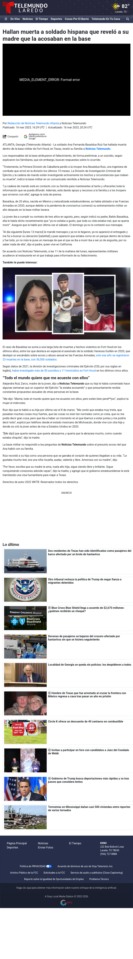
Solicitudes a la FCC (54, 872)
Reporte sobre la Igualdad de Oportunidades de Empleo (54, 879)
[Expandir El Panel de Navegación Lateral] (6, 19)
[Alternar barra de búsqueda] (127, 19)
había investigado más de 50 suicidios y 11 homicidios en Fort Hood (54, 370)
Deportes (56, 19)
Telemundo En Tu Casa (106, 19)
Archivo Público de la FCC (24, 872)
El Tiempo (42, 19)
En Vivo (15, 19)
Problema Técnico (99, 879)
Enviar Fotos (45, 847)
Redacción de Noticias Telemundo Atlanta (33, 123)
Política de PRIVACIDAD (33, 866)
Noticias (28, 19)
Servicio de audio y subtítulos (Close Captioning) (97, 872)
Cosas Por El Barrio (77, 19)
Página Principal (17, 843)
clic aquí (27, 887)
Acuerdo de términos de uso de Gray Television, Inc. (85, 866)
